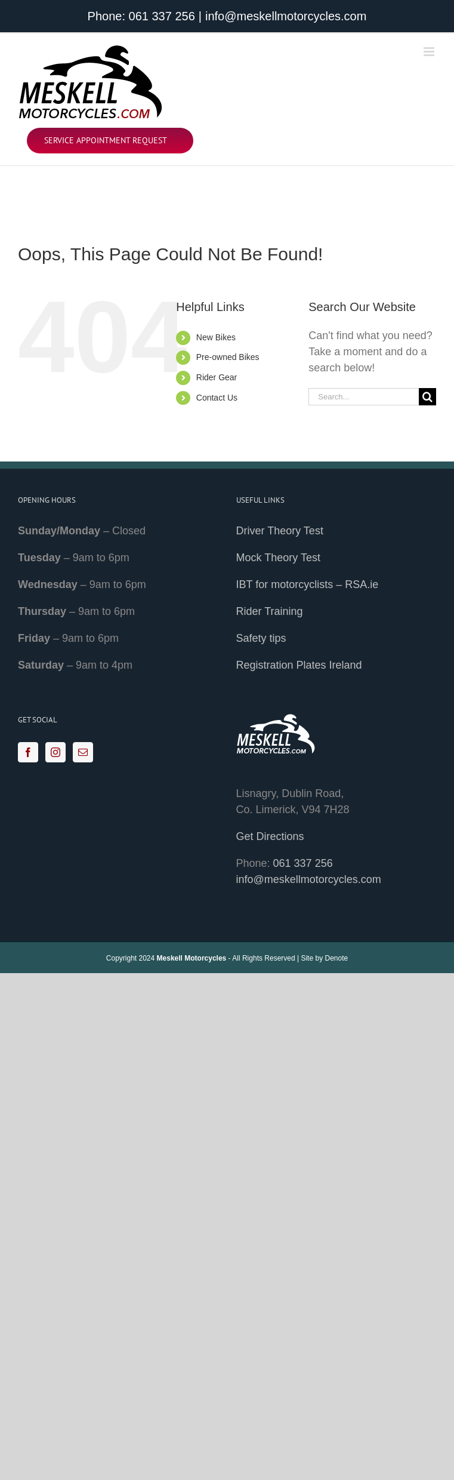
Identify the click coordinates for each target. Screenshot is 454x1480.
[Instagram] (55, 752)
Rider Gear (216, 377)
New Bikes (216, 337)
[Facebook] (28, 752)
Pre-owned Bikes (228, 357)
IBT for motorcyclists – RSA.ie (307, 584)
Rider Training (269, 611)
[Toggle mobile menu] (430, 51)
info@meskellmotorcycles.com (285, 16)
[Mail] (83, 752)
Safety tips (261, 638)
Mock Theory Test (278, 558)
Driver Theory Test (279, 531)
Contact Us (216, 397)
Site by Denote (324, 958)
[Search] (427, 396)
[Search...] (363, 396)
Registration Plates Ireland (299, 665)
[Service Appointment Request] (110, 140)
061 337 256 (162, 16)
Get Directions (270, 836)
